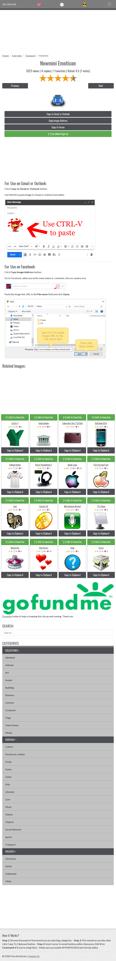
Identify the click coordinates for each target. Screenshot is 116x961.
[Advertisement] (58, 31)
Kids (7, 784)
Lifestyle (9, 791)
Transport (30, 55)
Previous (15, 86)
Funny (8, 769)
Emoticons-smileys (15, 754)
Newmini (43, 55)
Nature (9, 814)
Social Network (13, 829)
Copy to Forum (58, 127)
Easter (8, 866)
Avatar (8, 680)
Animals (9, 665)
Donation (7, 616)
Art (7, 672)
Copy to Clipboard (15, 450)
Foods (8, 761)
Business (9, 695)
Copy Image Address (58, 120)
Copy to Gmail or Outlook (58, 114)
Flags (8, 717)
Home (5, 55)
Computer (10, 710)
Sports (8, 837)
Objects (9, 821)
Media (8, 732)
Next (101, 86)
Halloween (10, 873)
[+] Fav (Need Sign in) (58, 134)
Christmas (10, 858)
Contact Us (34, 956)
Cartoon (9, 702)
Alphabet (10, 657)
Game (8, 776)
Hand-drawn (11, 725)
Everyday (17, 55)
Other (8, 881)
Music (8, 806)
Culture (9, 746)
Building (9, 687)
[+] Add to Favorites (15, 417)
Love (7, 799)
